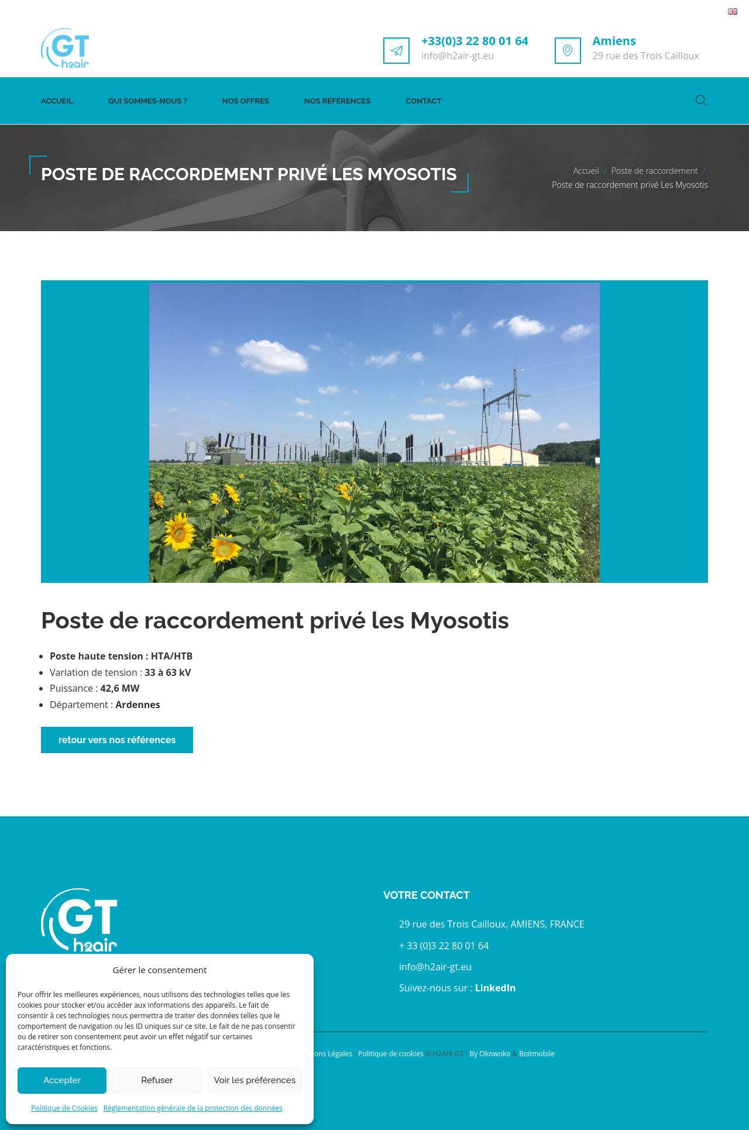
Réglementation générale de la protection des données (193, 1108)
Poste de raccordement (654, 170)
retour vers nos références (117, 740)
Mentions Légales (325, 1054)
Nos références (337, 101)
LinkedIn (495, 987)
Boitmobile (537, 1054)
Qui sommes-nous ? (147, 101)
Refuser (157, 1080)
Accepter (62, 1080)
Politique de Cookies (64, 1108)
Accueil (57, 101)
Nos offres (245, 101)
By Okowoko (489, 1054)
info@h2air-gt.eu (457, 55)
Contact (423, 101)
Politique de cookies (391, 1054)
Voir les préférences (255, 1080)
